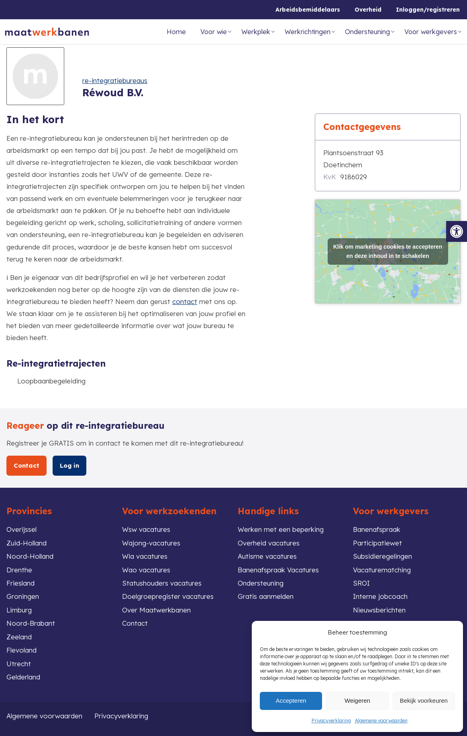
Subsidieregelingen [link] (382, 556)
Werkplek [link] (255, 32)
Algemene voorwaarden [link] (381, 721)
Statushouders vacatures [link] (162, 583)
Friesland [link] (20, 583)
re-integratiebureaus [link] (114, 80)
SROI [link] (361, 583)
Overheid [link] (368, 9)
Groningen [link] (22, 596)
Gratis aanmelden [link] (266, 596)
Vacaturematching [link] (382, 570)
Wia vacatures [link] (144, 556)
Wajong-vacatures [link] (151, 543)
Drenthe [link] (19, 570)
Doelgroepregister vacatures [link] (168, 596)
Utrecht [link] (18, 663)
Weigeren (357, 700)
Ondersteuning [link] (367, 32)
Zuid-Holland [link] (26, 543)
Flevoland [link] (21, 650)
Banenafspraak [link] (376, 529)
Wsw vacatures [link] (146, 529)
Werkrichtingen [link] (307, 32)
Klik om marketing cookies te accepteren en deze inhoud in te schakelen (388, 248)
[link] (456, 231)
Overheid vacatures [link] (269, 543)
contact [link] (184, 301)
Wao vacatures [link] (146, 570)
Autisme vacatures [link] (267, 556)
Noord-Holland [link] (29, 556)
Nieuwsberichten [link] (379, 610)
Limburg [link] (19, 610)
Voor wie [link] (213, 32)
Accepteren (291, 700)
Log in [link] (69, 465)
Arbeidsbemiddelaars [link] (307, 9)
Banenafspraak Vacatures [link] (278, 570)
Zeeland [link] (19, 637)
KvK (329, 176)
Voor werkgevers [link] (430, 32)
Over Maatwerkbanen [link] (156, 610)
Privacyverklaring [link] (331, 721)
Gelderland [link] (23, 677)
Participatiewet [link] (377, 543)
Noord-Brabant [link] (30, 623)
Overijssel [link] (21, 529)
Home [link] (176, 32)
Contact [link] (26, 465)
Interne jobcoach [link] (380, 596)
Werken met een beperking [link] (281, 529)
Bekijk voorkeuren (424, 700)
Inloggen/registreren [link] (428, 9)
